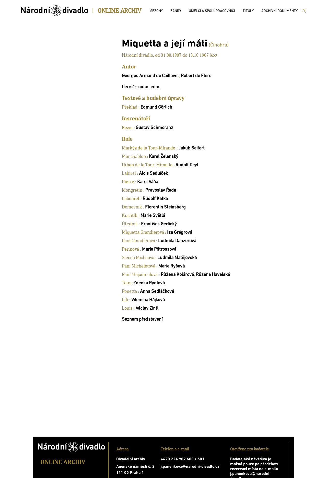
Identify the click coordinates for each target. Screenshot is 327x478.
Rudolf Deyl (187, 165)
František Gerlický (159, 224)
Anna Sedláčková (157, 291)
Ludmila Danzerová (177, 241)
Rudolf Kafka (155, 198)
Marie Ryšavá (171, 266)
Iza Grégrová (179, 232)
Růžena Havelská (213, 274)
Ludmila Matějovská (177, 257)
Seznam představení (142, 319)
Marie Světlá (153, 215)
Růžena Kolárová (177, 274)
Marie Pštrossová (159, 249)
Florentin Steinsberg (165, 207)
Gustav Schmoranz (154, 127)
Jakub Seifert (191, 148)
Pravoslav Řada (160, 190)
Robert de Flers (196, 76)
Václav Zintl (147, 308)
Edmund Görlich (156, 107)
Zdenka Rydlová (149, 283)
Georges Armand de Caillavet (150, 76)
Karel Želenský (163, 156)
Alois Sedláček (153, 173)
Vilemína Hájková (148, 300)
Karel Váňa (147, 182)
